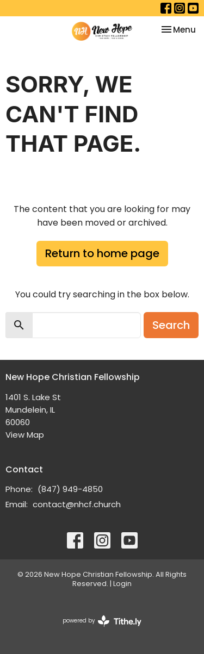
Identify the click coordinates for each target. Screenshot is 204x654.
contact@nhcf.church (77, 504)
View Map (24, 434)
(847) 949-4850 (70, 489)
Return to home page (102, 253)
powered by (102, 621)
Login (122, 583)
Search (171, 325)
